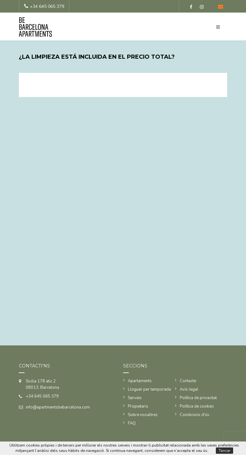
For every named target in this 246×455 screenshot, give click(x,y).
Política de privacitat (198, 398)
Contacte (188, 381)
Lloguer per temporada (149, 389)
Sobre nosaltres (143, 415)
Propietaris (138, 406)
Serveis (135, 398)
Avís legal (189, 389)
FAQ (132, 423)
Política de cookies (197, 406)
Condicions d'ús (194, 415)
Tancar (224, 450)
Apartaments (140, 381)
